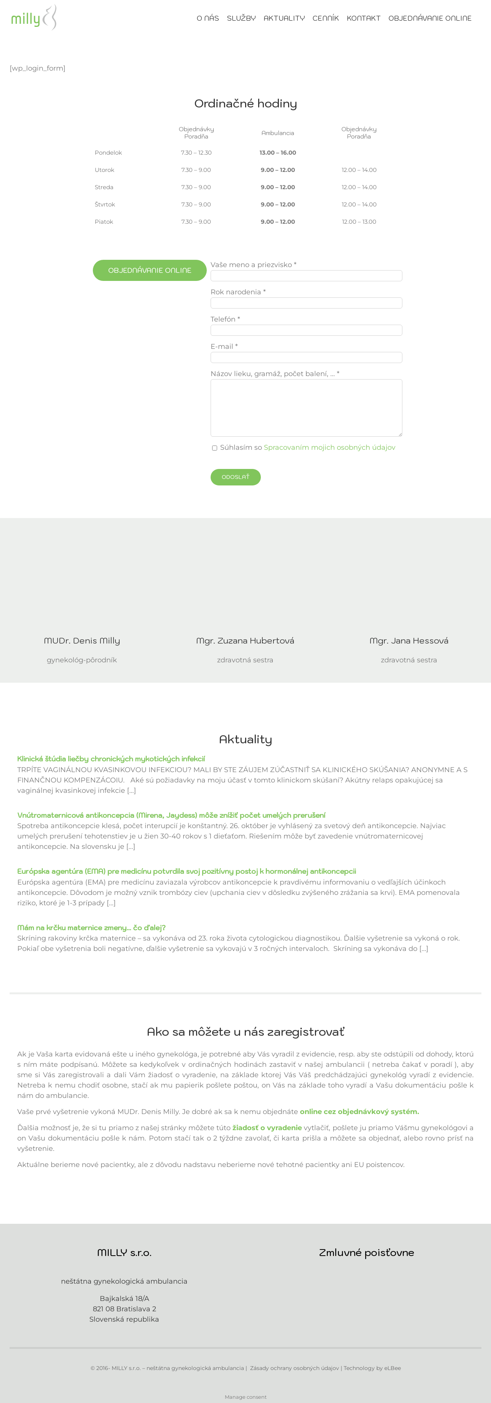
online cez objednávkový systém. (359, 1112)
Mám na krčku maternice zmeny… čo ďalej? (91, 927)
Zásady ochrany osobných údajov (294, 1368)
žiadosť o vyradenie (267, 1128)
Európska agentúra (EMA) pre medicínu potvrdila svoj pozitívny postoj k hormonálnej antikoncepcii (186, 871)
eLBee (392, 1368)
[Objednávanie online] (150, 270)
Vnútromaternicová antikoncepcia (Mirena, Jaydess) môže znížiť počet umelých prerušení (171, 815)
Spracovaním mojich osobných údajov (329, 447)
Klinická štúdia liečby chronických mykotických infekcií (111, 758)
